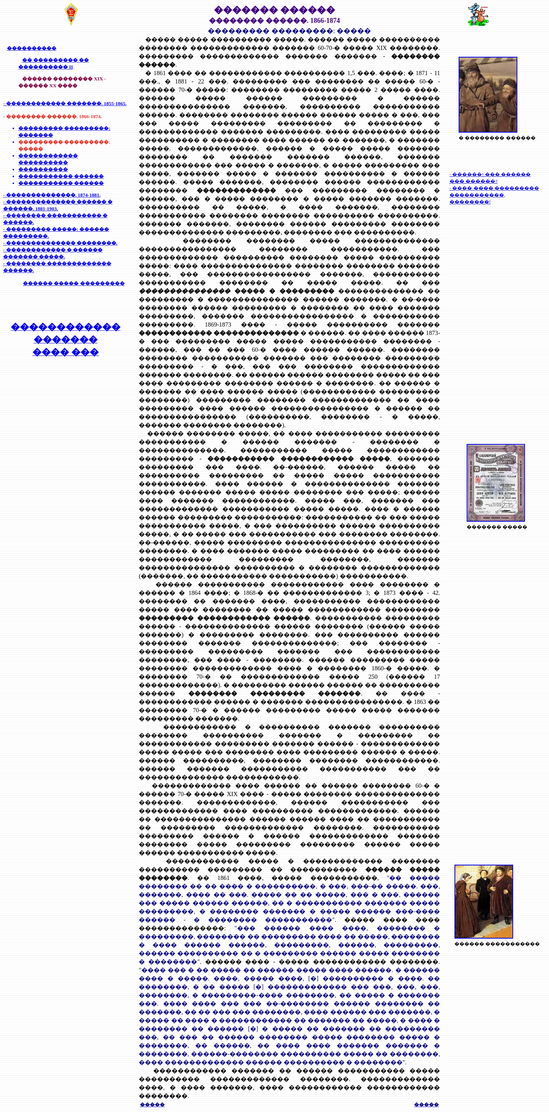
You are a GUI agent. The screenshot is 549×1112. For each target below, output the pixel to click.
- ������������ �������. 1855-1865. (65, 103)
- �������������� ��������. (60, 243)
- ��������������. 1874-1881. (52, 195)
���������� (31, 48)
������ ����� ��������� (74, 283)
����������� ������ (61, 176)
